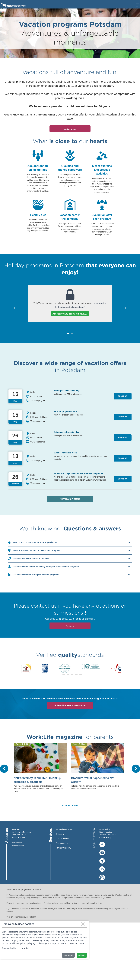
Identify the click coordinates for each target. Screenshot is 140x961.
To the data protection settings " (70, 307)
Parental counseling (64, 829)
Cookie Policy (105, 837)
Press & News (18, 845)
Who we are (17, 842)
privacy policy (99, 303)
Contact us (70, 626)
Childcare (60, 834)
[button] (14, 308)
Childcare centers (63, 838)
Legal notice (104, 829)
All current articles (70, 805)
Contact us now (70, 129)
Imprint (25, 948)
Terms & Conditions (107, 835)
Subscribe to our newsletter (70, 705)
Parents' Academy (63, 848)
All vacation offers (76, 498)
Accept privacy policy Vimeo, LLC (70, 314)
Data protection (105, 832)
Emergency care (63, 843)
